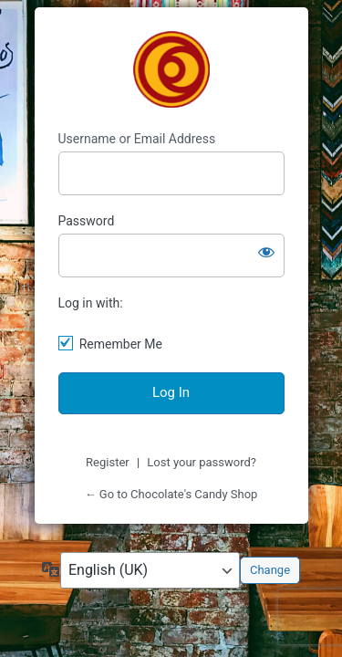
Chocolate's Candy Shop (171, 69)
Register (108, 462)
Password (86, 221)
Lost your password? (201, 462)
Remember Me (120, 344)
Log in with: (90, 303)
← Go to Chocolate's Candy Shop (171, 494)
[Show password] (266, 252)
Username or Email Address (137, 138)
